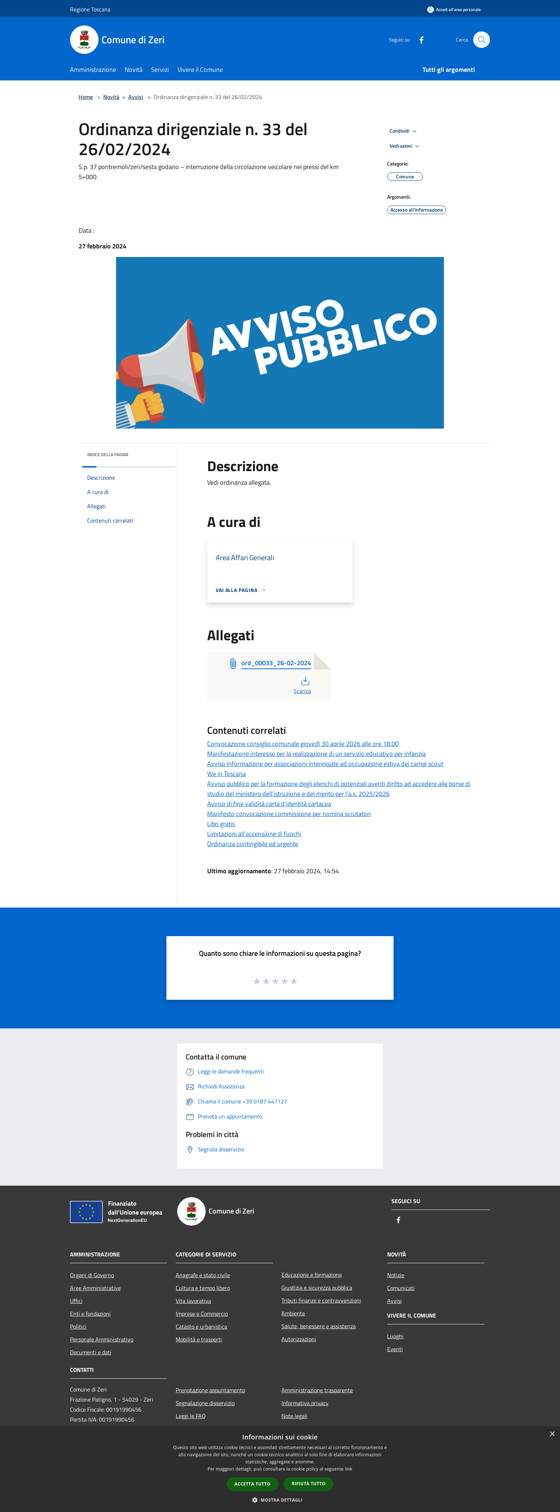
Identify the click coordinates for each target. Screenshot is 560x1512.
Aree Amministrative (95, 1288)
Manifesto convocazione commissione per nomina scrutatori (289, 814)
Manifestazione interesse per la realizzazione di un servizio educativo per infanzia (316, 754)
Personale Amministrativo (101, 1339)
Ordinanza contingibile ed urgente (252, 844)
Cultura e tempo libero (203, 1288)
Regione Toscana (90, 9)
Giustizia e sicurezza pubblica (316, 1287)
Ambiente (293, 1313)
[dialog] (280, 1469)
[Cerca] (481, 39)
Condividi (404, 131)
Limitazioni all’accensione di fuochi (254, 834)
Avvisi (135, 97)
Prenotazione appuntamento (210, 1390)
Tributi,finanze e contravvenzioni (321, 1300)
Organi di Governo (92, 1275)
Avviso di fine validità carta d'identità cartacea (269, 804)
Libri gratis (221, 824)
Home (86, 97)
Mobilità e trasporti (199, 1339)
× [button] (552, 1434)
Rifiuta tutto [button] (309, 1484)
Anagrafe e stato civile (203, 1275)
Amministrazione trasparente (317, 1390)
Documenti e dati (90, 1352)
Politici (78, 1326)
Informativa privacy (305, 1403)
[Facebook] (418, 39)
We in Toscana (226, 774)
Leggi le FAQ (191, 1416)
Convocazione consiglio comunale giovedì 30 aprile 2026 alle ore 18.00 (303, 743)
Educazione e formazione (311, 1274)
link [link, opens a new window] (348, 1469)
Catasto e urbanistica (201, 1326)
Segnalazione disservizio (205, 1403)
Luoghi (395, 1336)
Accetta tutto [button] (252, 1484)
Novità (111, 97)
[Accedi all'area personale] (454, 9)
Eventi (395, 1349)
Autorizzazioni (298, 1339)
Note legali (294, 1416)
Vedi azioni (406, 146)
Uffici (76, 1300)
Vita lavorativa (193, 1300)
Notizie (395, 1275)
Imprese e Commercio (202, 1313)
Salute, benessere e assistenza (318, 1326)
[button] (280, 1499)
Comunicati (401, 1288)
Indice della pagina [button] (107, 454)
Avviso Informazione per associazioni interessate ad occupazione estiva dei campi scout (325, 764)
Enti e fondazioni (90, 1313)
